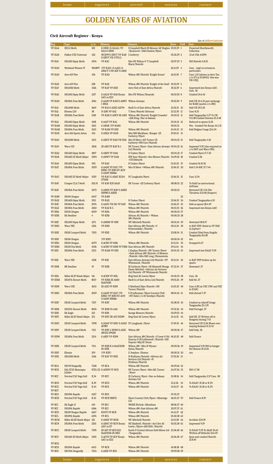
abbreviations (214, 40)
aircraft (136, 4)
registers (102, 4)
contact (205, 4)
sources (171, 4)
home (67, 4)
